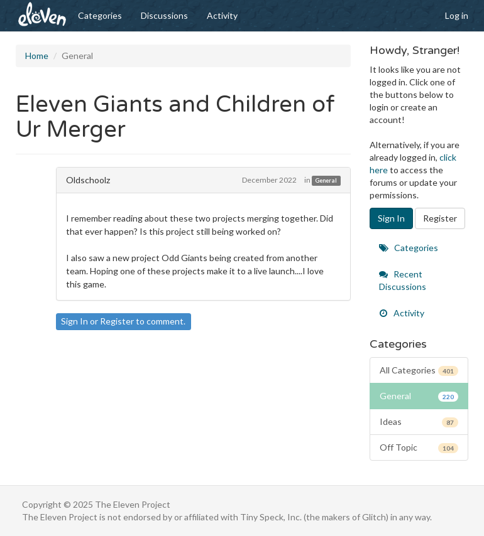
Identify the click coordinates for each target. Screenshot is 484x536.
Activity (222, 15)
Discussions (164, 15)
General (326, 180)
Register (117, 321)
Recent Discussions (402, 280)
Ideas (419, 421)
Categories (100, 15)
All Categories (419, 370)
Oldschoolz (88, 179)
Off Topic (419, 447)
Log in (456, 15)
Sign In (74, 321)
